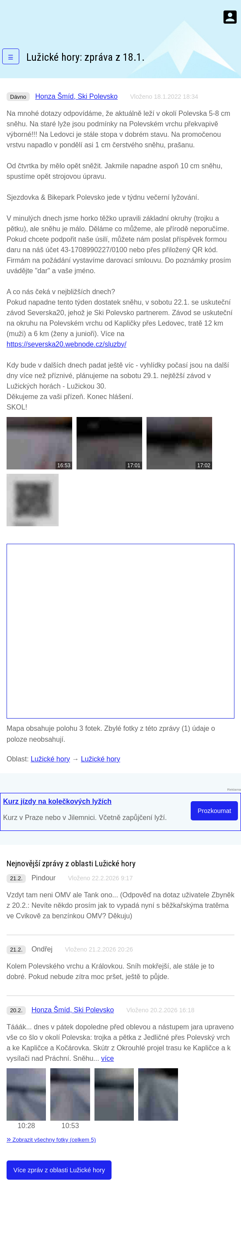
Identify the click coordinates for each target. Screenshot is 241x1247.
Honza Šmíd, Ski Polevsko (76, 96)
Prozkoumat (214, 810)
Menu (230, 17)
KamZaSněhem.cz (57, 17)
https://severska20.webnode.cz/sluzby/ (66, 344)
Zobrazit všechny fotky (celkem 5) (51, 1139)
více (107, 1058)
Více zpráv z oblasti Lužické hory (59, 1170)
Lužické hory (50, 759)
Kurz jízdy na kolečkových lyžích (57, 801)
